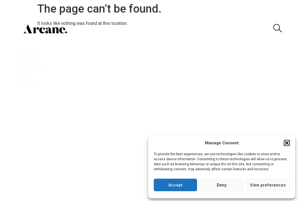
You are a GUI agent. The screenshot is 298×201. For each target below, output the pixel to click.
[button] (287, 143)
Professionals (36, 65)
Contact (30, 80)
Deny (221, 185)
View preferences (268, 185)
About (28, 73)
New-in (29, 50)
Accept (175, 185)
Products (31, 58)
